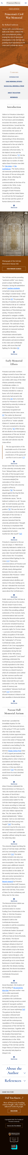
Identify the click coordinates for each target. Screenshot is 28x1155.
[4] (12, 399)
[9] (10, 509)
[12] (8, 692)
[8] (11, 490)
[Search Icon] (2, 3)
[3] (18, 348)
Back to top (14, 207)
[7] (24, 457)
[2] (12, 299)
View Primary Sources (14, 268)
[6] (14, 429)
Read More (14, 1111)
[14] (9, 824)
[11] (8, 561)
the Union (8, 166)
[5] (3, 415)
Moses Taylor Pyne (14, 751)
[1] (19, 155)
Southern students (13, 288)
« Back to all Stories (14, 9)
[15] (12, 854)
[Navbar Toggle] (25, 2)
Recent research (7, 881)
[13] (12, 770)
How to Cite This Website (14, 1125)
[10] (20, 534)
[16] (23, 1009)
